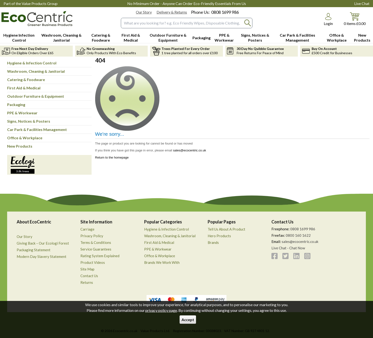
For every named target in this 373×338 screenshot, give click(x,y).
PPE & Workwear (22, 113)
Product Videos (92, 262)
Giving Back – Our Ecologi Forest (43, 243)
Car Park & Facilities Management (37, 129)
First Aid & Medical (23, 88)
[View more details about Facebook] (274, 256)
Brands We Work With (162, 262)
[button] (328, 19)
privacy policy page (161, 310)
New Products (19, 146)
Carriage (87, 229)
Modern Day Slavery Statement (41, 256)
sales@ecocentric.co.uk (189, 150)
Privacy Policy (91, 236)
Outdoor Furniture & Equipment (35, 96)
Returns (86, 282)
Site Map (87, 269)
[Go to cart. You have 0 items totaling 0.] (355, 18)
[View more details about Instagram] (307, 256)
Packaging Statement (33, 250)
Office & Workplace (24, 137)
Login (328, 23)
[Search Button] (247, 23)
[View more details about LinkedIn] (296, 256)
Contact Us (89, 276)
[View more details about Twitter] (285, 256)
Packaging (16, 104)
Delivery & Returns (172, 12)
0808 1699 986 (225, 12)
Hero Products (219, 236)
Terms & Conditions (95, 242)
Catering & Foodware (26, 79)
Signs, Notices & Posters (28, 121)
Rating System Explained (99, 256)
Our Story (144, 12)
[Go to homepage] (37, 18)
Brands (213, 242)
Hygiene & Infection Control (31, 63)
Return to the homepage (112, 157)
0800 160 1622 (298, 235)
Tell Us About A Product (226, 229)
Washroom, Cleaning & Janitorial (36, 71)
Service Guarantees (95, 249)
